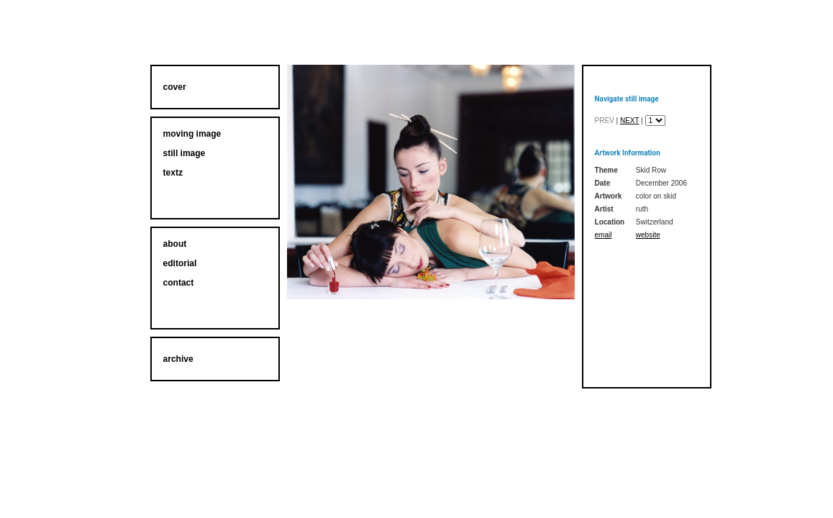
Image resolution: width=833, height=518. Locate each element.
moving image (192, 134)
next (629, 120)
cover (174, 87)
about (175, 244)
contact (178, 283)
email (603, 235)
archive (178, 359)
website (648, 235)
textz (173, 173)
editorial (180, 263)
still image (184, 153)
